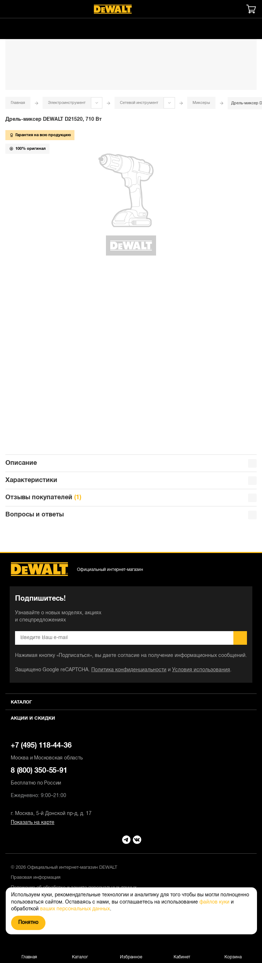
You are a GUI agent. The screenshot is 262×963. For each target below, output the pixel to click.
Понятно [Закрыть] (28, 922)
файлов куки (214, 902)
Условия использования (201, 670)
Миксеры (201, 103)
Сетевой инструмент (139, 103)
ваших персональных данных (75, 909)
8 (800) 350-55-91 (131, 777)
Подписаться (240, 638)
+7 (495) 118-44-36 (131, 752)
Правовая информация (35, 878)
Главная (18, 103)
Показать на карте (32, 822)
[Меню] (9, 9)
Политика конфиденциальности (128, 670)
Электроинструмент (67, 103)
